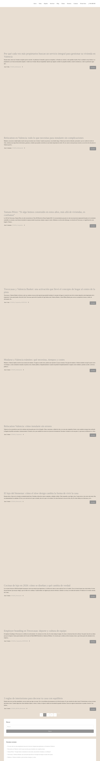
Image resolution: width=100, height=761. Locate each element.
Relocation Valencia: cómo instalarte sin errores (28, 426)
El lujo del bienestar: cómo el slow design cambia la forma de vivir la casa (41, 493)
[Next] (55, 714)
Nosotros (69, 3)
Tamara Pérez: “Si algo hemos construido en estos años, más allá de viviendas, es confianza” (29, 751)
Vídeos (63, 3)
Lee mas (93, 67)
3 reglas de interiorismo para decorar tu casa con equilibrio (33, 698)
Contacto (76, 3)
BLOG (13, 66)
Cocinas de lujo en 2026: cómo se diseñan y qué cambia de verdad (37, 585)
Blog (58, 3)
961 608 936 (91, 3)
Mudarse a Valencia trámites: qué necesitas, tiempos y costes (34, 359)
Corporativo (20, 225)
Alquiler (46, 3)
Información (18, 66)
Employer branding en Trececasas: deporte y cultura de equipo (35, 630)
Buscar (50, 731)
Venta (40, 3)
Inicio (35, 3)
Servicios (52, 3)
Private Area (83, 3)
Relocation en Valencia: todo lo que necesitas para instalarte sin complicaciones (44, 137)
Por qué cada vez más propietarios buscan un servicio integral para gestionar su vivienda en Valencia (31, 746)
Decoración (18, 501)
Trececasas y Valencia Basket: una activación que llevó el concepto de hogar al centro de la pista (30, 754)
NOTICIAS (24, 302)
